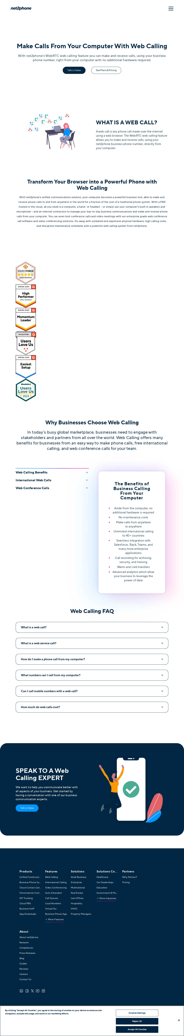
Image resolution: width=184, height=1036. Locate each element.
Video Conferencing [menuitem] (56, 887)
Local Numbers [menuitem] (53, 903)
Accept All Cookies (137, 1029)
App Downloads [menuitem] (27, 914)
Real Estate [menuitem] (77, 892)
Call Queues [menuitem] (51, 898)
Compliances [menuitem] (26, 947)
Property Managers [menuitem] (81, 914)
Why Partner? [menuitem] (129, 877)
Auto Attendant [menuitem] (53, 892)
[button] (52, 471)
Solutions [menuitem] (77, 871)
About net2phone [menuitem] (28, 937)
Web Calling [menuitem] (51, 877)
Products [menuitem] (25, 871)
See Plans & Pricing (106, 70)
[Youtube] (38, 991)
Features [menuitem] (51, 871)
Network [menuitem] (24, 942)
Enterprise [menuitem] (76, 882)
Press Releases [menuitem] (27, 953)
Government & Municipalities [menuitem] (108, 892)
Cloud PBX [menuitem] (25, 903)
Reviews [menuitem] (23, 968)
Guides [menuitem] (23, 963)
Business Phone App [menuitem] (56, 914)
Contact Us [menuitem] (25, 979)
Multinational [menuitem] (78, 887)
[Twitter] (32, 991)
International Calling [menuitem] (56, 882)
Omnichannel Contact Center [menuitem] (30, 892)
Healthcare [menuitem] (102, 877)
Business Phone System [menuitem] (30, 882)
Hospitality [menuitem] (76, 903)
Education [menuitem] (102, 887)
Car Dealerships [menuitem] (105, 882)
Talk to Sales (74, 70)
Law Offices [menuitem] (77, 898)
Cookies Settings (137, 1012)
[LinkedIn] (21, 991)
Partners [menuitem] (128, 871)
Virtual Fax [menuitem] (51, 908)
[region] (92, 1021)
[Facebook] (27, 991)
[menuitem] (54, 920)
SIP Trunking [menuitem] (26, 898)
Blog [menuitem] (21, 958)
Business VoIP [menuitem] (26, 908)
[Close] (178, 1020)
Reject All (137, 1021)
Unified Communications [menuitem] (30, 877)
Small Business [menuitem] (78, 877)
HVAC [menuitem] (74, 908)
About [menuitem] (23, 931)
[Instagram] (43, 991)
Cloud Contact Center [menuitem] (30, 887)
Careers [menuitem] (23, 974)
